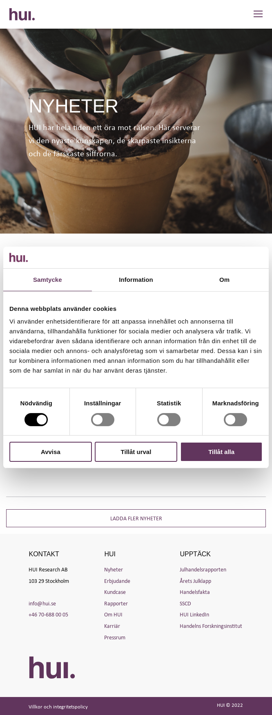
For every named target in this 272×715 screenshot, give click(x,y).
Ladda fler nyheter (136, 518)
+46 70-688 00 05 (48, 614)
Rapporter (116, 603)
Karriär (112, 626)
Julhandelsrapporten (203, 569)
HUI (22, 14)
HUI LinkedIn (194, 614)
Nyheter (113, 569)
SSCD (185, 603)
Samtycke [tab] (47, 279)
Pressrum (114, 637)
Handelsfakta (195, 592)
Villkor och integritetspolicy (58, 706)
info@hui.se (42, 603)
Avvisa (50, 451)
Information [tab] (136, 279)
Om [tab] (224, 279)
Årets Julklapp (195, 581)
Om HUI (113, 614)
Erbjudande (117, 581)
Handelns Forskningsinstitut (211, 626)
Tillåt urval (136, 451)
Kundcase (115, 592)
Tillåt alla (221, 451)
